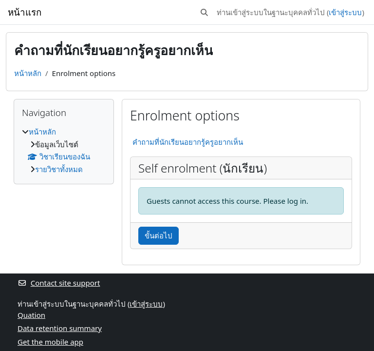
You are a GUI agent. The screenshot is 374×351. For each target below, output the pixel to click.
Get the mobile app (50, 342)
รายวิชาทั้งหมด (59, 169)
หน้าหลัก (27, 73)
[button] (204, 12)
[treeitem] (64, 150)
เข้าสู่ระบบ (345, 12)
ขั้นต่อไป (158, 235)
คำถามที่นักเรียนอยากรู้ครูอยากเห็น (187, 142)
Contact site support (59, 283)
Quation (31, 315)
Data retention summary (60, 328)
